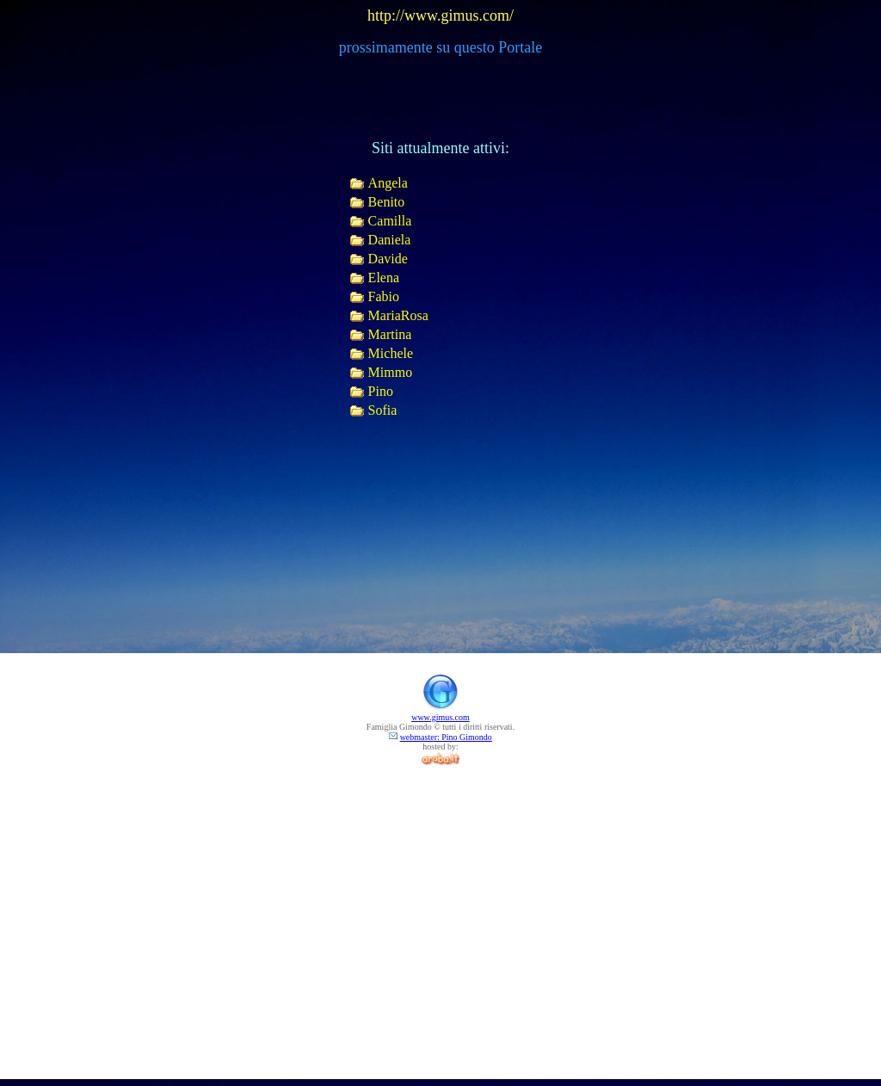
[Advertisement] (440, 886)
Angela (388, 183)
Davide (388, 258)
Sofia (382, 410)
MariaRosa (398, 315)
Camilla (390, 220)
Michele (390, 353)
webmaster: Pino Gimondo (446, 737)
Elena (383, 277)
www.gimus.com (440, 717)
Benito (386, 201)
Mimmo (390, 372)
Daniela (389, 239)
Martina (390, 334)
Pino (380, 391)
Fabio (383, 296)
